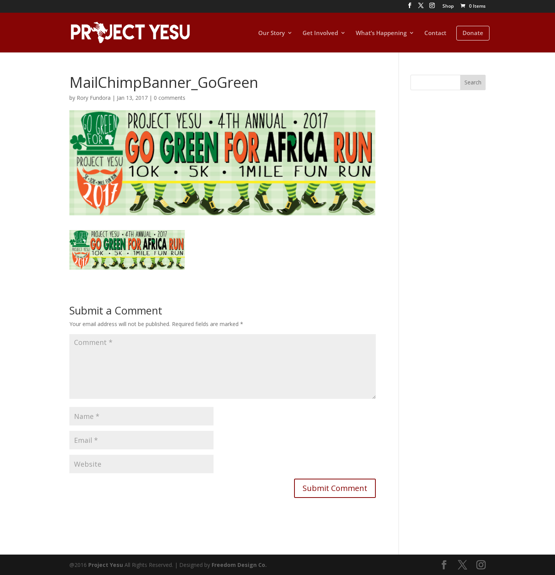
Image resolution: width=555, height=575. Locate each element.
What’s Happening (381, 33)
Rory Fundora (94, 97)
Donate (472, 33)
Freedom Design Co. (239, 564)
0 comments (169, 97)
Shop (448, 6)
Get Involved (320, 33)
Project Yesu (105, 564)
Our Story (271, 33)
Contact (435, 33)
